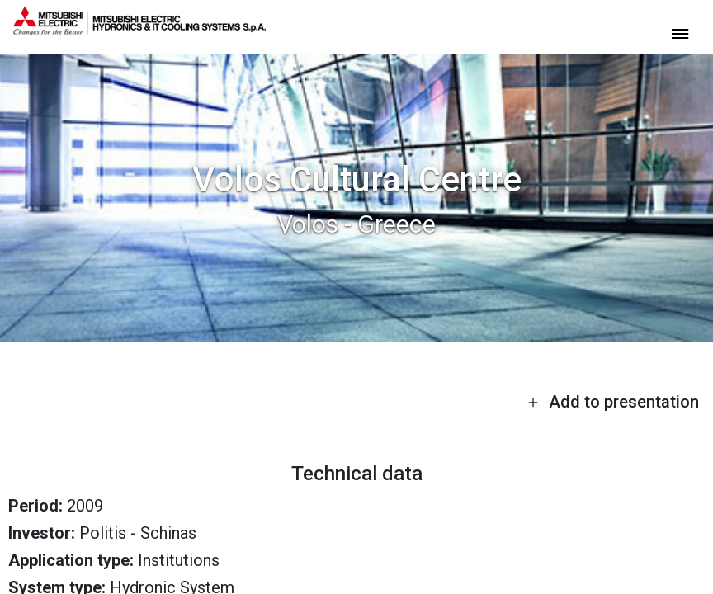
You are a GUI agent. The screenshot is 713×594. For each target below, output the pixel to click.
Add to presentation (613, 402)
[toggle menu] (679, 32)
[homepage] (139, 29)
